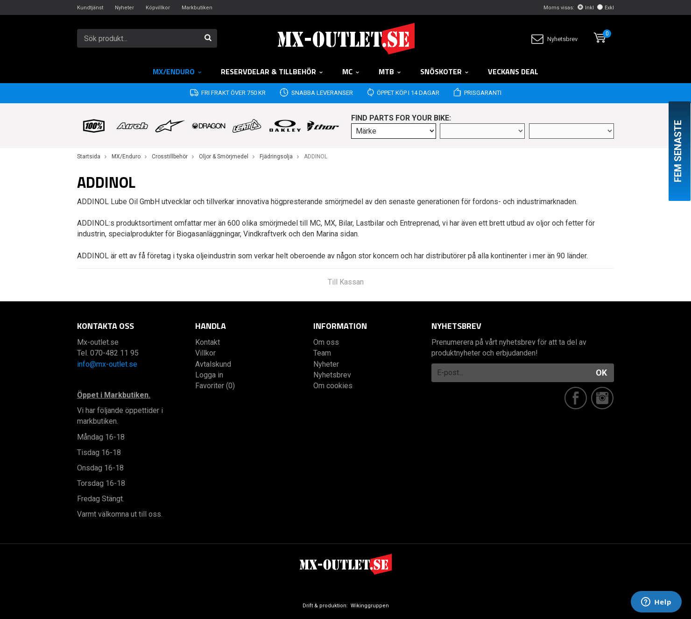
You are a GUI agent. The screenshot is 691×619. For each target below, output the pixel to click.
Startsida (88, 156)
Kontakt (207, 342)
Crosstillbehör (170, 156)
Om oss (326, 342)
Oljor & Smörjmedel (223, 156)
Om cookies (333, 385)
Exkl (605, 8)
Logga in (209, 374)
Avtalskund (213, 364)
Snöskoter (444, 71)
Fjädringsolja (276, 156)
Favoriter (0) (215, 385)
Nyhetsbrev (554, 39)
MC (351, 71)
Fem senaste (678, 151)
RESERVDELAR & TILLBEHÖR (272, 71)
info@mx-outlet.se (107, 364)
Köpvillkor (158, 8)
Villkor (205, 353)
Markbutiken (197, 8)
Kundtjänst (90, 8)
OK (601, 372)
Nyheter (124, 8)
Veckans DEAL (513, 71)
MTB (390, 71)
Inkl (586, 8)
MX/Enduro (177, 71)
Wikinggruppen (370, 606)
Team (322, 353)
